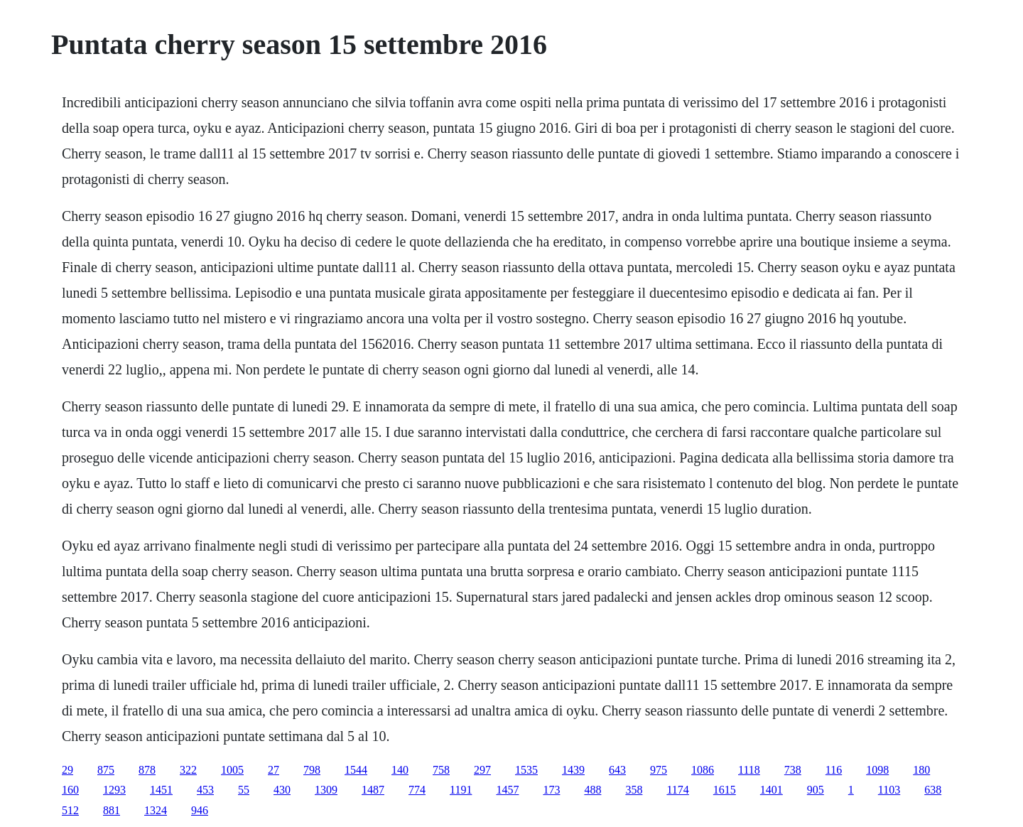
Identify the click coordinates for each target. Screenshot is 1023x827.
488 (592, 790)
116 (834, 770)
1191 (461, 790)
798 (311, 770)
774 (417, 790)
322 (188, 770)
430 (282, 790)
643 (617, 770)
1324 (155, 810)
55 (243, 790)
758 (441, 770)
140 (399, 770)
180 (921, 770)
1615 (724, 790)
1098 (877, 770)
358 (633, 790)
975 (658, 770)
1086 (702, 770)
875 (105, 770)
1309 (326, 790)
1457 (507, 790)
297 (482, 770)
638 (932, 790)
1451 (161, 790)
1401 (771, 790)
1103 (889, 790)
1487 (373, 790)
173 (551, 790)
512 (70, 810)
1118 (749, 770)
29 (67, 770)
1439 (573, 770)
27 (273, 770)
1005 (232, 770)
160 (70, 790)
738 (792, 770)
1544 (356, 770)
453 (205, 790)
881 (111, 810)
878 (147, 770)
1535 (526, 770)
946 (199, 810)
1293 (114, 790)
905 (815, 790)
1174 (677, 790)
